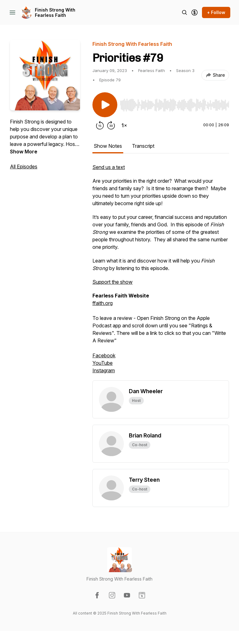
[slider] (174, 105)
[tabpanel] (160, 271)
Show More (23, 151)
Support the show (112, 282)
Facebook (103, 355)
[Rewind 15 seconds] (100, 125)
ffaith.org (102, 303)
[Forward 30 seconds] (111, 125)
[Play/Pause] (104, 104)
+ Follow (216, 12)
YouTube (102, 363)
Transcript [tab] (143, 146)
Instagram (103, 370)
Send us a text (108, 167)
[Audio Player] (174, 103)
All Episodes (23, 166)
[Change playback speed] (124, 125)
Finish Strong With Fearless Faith (55, 12)
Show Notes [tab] (108, 146)
